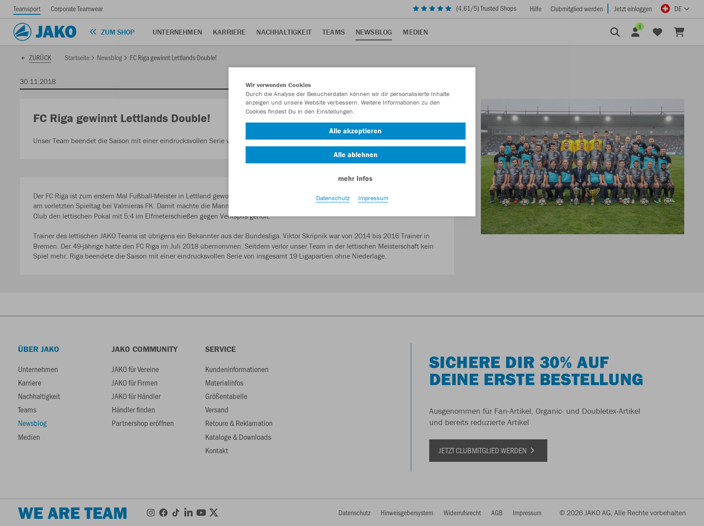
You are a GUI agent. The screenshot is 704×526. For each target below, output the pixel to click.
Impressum (373, 198)
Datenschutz (333, 198)
